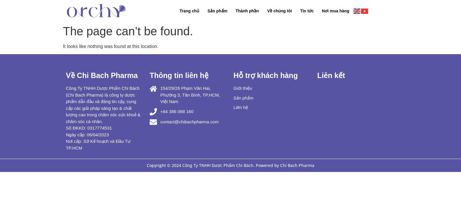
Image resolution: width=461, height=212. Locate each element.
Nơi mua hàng (335, 11)
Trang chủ (189, 11)
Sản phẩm (217, 11)
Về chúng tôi (279, 11)
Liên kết (331, 75)
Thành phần (247, 11)
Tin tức (307, 11)
